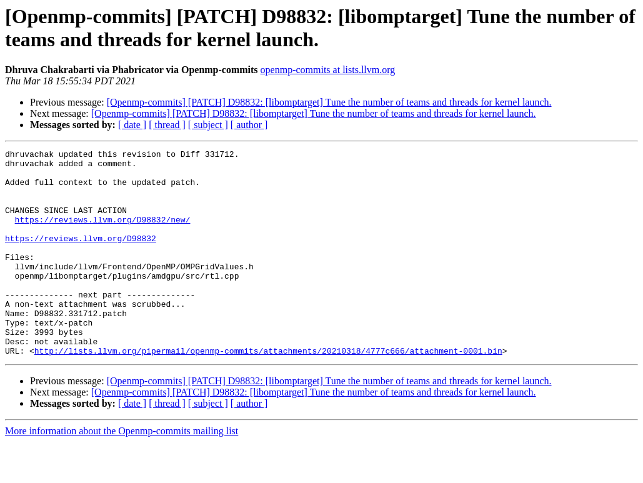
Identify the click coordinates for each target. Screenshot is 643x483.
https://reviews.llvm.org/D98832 (80, 256)
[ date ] (132, 124)
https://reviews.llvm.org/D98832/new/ (103, 234)
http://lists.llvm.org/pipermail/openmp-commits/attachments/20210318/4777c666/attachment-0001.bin (268, 391)
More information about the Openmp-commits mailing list (121, 472)
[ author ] (249, 124)
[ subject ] (208, 124)
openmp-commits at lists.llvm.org (328, 69)
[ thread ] (167, 124)
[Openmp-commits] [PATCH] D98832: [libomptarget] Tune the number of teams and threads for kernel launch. (329, 102)
